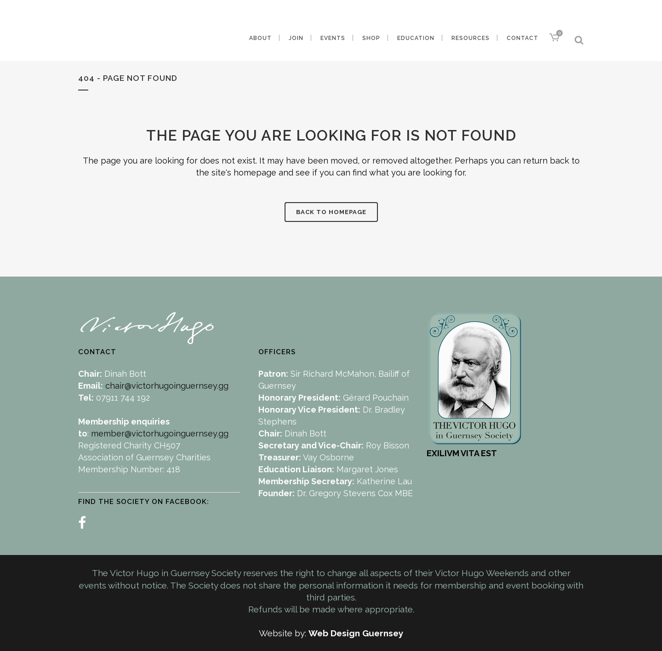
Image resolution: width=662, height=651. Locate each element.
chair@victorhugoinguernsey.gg (166, 386)
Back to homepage (331, 212)
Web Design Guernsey (355, 633)
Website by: (283, 633)
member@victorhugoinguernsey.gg (159, 433)
